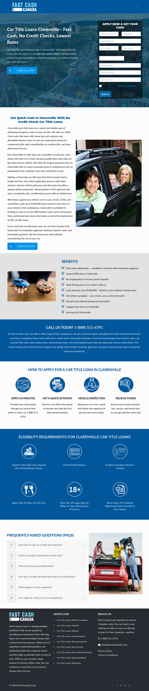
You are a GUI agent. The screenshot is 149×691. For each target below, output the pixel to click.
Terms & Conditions (108, 655)
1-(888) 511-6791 (88, 327)
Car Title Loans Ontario (68, 625)
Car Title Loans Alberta (68, 631)
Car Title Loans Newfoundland (71, 657)
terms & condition (127, 85)
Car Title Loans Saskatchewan (71, 636)
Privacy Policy (105, 651)
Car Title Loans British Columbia (72, 620)
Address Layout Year (108, 54)
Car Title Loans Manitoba (69, 663)
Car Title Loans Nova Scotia (70, 647)
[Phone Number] (120, 72)
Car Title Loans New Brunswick (72, 641)
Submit (105, 94)
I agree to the (119, 85)
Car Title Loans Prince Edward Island (74, 652)
